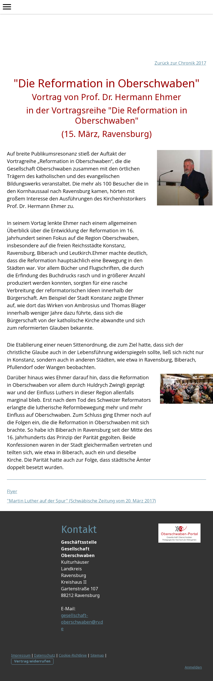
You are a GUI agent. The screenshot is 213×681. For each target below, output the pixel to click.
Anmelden (193, 667)
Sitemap (97, 655)
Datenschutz (44, 655)
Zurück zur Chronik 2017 (180, 63)
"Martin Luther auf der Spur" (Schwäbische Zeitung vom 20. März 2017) (81, 501)
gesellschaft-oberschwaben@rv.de (82, 622)
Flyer (12, 491)
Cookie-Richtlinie (73, 655)
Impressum (21, 655)
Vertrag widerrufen (32, 661)
